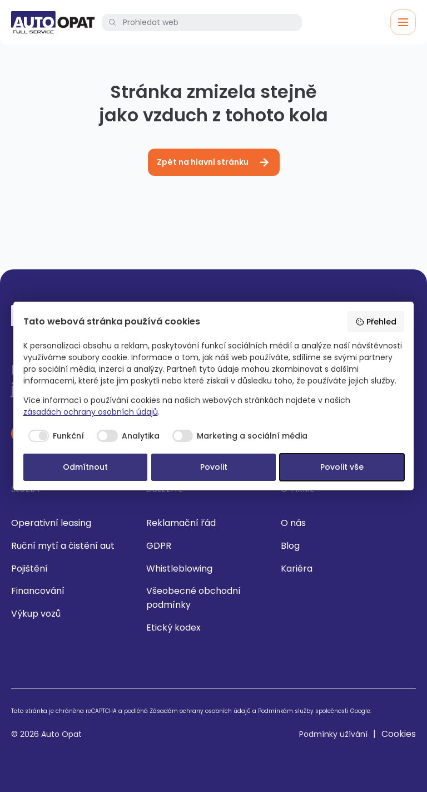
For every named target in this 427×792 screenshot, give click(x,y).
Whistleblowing (179, 568)
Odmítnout (85, 467)
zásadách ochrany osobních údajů (90, 411)
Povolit (213, 467)
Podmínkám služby (286, 711)
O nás (293, 522)
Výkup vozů (36, 613)
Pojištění (29, 568)
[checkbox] (54, 436)
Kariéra (296, 568)
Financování (37, 590)
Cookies (398, 733)
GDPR (158, 545)
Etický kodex (173, 627)
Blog (290, 545)
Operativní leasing (51, 522)
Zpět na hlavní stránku (214, 162)
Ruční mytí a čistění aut (63, 545)
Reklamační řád (181, 522)
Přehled (375, 321)
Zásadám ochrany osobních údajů (200, 711)
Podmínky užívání (333, 734)
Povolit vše (342, 467)
